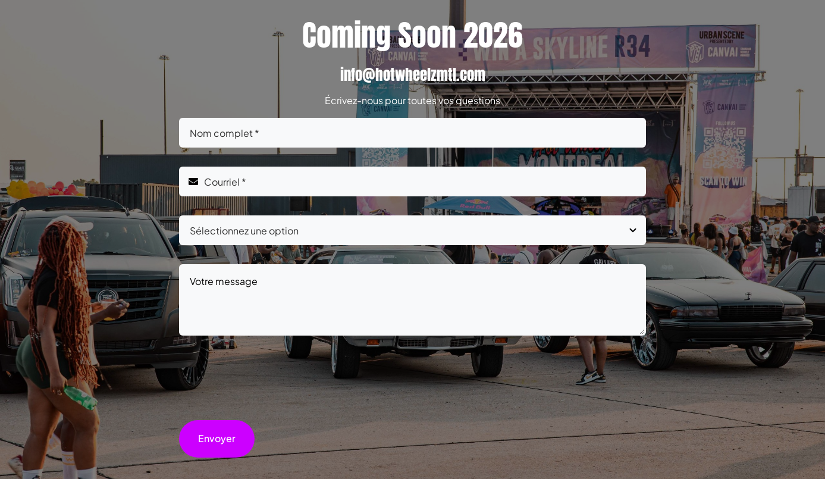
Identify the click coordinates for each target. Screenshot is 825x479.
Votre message (412, 300)
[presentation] (269, 378)
